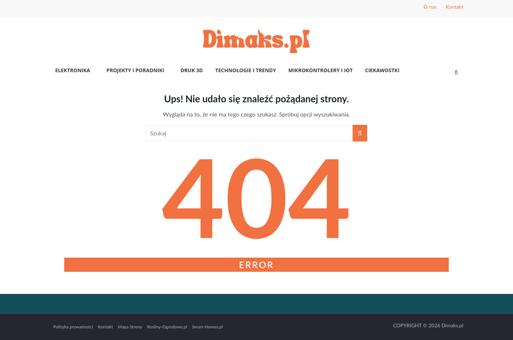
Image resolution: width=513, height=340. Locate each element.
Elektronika (72, 70)
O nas (430, 7)
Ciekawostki (382, 70)
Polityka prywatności (73, 326)
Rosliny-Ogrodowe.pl (167, 326)
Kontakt (454, 7)
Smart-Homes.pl (207, 326)
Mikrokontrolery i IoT (320, 70)
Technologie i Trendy (245, 70)
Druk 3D (192, 70)
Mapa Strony (130, 326)
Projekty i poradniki (135, 70)
